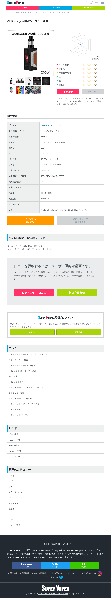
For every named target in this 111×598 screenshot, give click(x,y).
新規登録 (78, 332)
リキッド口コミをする (18, 415)
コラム (11, 514)
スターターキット (47, 12)
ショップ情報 (14, 525)
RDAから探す (14, 440)
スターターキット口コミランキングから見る (28, 354)
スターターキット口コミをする (22, 365)
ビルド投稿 (55, 7)
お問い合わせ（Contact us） (67, 573)
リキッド (12, 486)
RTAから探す (14, 445)
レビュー (12, 481)
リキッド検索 (14, 409)
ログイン (32, 332)
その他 (11, 475)
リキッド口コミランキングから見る (24, 404)
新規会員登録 (77, 292)
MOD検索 (13, 376)
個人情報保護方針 (42, 573)
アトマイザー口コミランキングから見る (26, 387)
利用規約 (26, 573)
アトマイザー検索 (16, 393)
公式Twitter (55, 578)
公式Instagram (93, 573)
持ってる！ (93, 91)
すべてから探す (15, 456)
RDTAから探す (15, 451)
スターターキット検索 (18, 360)
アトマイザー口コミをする (20, 398)
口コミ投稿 (22, 7)
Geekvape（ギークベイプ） (52, 125)
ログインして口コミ (34, 292)
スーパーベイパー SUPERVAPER (19, 12)
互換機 (11, 508)
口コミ (36, 12)
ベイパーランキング (88, 7)
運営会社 (14, 573)
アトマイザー (14, 503)
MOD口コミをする (17, 382)
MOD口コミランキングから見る (23, 371)
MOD (11, 497)
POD (11, 519)
